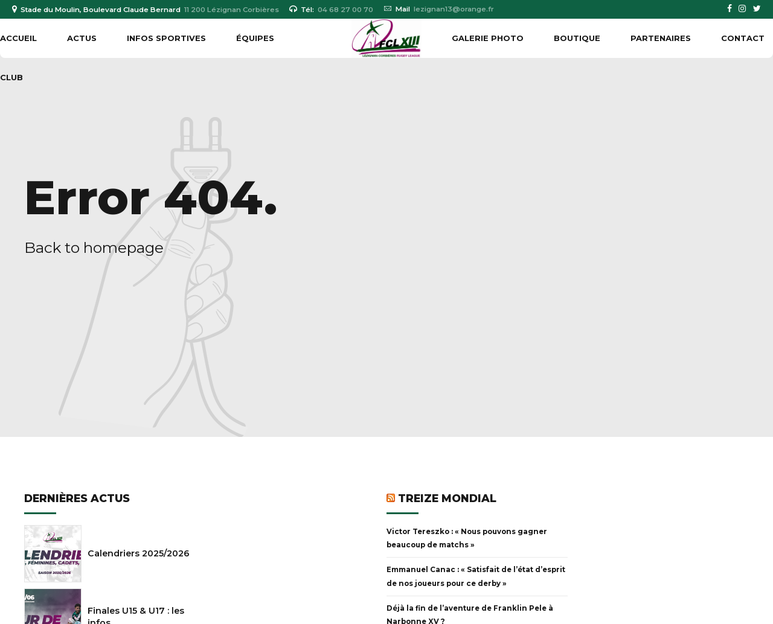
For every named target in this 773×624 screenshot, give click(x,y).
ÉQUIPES (255, 38)
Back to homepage (94, 247)
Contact (743, 38)
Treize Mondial (447, 498)
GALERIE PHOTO (488, 38)
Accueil (18, 38)
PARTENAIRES (660, 38)
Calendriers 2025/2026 (139, 553)
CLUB (11, 77)
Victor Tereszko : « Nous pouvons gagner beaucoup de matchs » (466, 538)
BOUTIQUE (577, 38)
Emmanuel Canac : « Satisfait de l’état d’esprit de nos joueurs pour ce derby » (475, 576)
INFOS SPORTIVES (166, 38)
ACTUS (82, 38)
